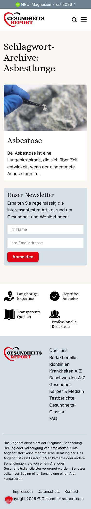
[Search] (74, 19)
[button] (8, 500)
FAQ (53, 418)
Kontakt (71, 491)
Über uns (58, 350)
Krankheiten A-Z (65, 370)
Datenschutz (49, 491)
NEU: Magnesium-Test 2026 (46, 4)
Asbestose (24, 140)
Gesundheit (60, 384)
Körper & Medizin (66, 391)
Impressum (23, 491)
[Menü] (83, 19)
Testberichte (61, 398)
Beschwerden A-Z (67, 377)
